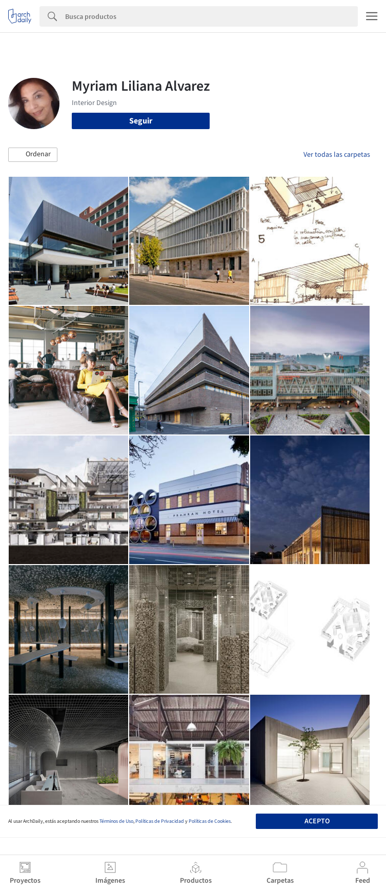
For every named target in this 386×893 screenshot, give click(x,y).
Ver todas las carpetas (336, 155)
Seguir (140, 121)
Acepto (317, 821)
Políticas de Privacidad (159, 821)
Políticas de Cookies (210, 821)
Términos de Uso (116, 821)
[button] (32, 155)
